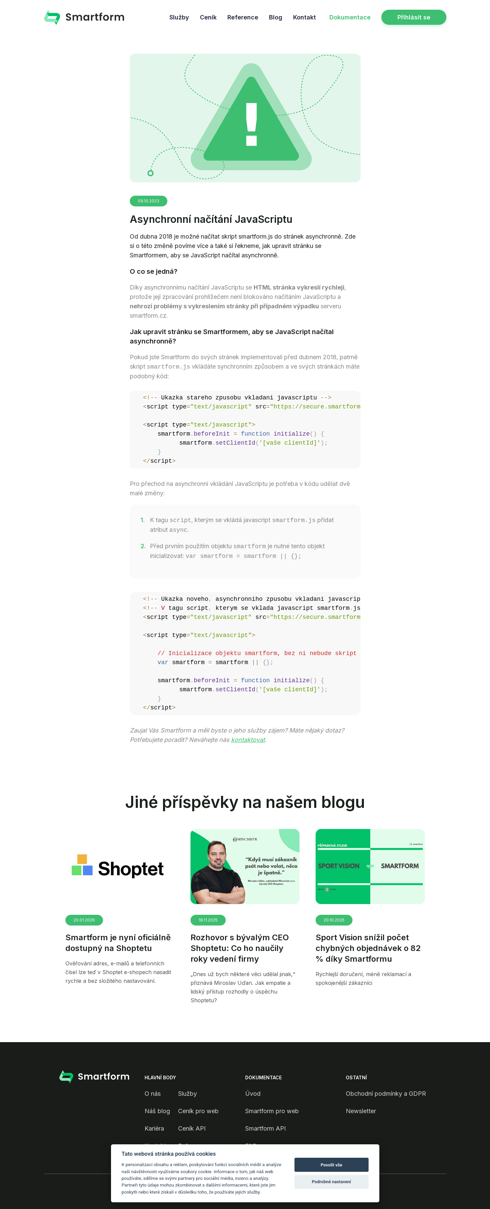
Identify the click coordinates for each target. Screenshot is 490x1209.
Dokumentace (350, 17)
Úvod (253, 1093)
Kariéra (154, 1128)
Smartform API (265, 1128)
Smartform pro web (272, 1111)
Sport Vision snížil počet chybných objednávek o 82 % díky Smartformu (368, 948)
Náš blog (157, 1111)
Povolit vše (331, 1164)
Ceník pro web (198, 1111)
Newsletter (361, 1111)
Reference (242, 17)
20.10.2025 (334, 919)
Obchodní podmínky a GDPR (386, 1093)
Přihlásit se (413, 17)
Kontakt (304, 17)
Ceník (208, 17)
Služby (179, 17)
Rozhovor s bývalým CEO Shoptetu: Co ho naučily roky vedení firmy (239, 948)
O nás (153, 1093)
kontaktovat (248, 739)
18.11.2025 (208, 919)
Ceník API (192, 1128)
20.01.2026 (84, 919)
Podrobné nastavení (331, 1181)
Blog (275, 17)
